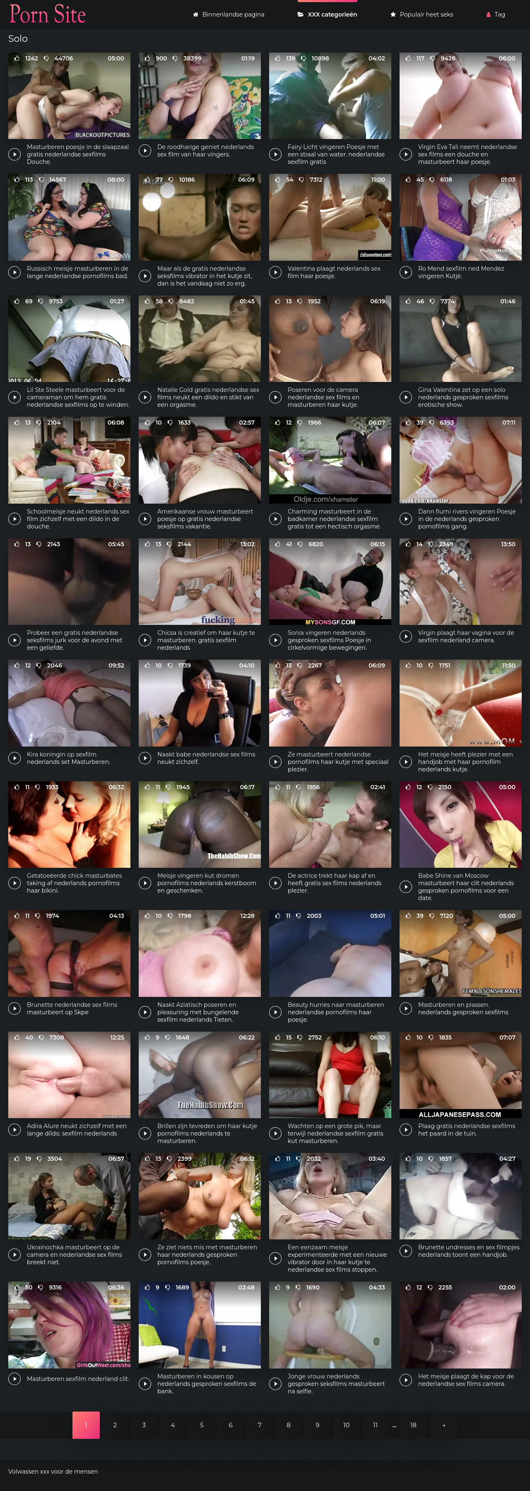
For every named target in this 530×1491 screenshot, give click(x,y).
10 (346, 1425)
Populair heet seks (421, 14)
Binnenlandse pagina (229, 14)
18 (413, 1425)
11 (375, 1425)
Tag (496, 14)
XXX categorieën (327, 14)
